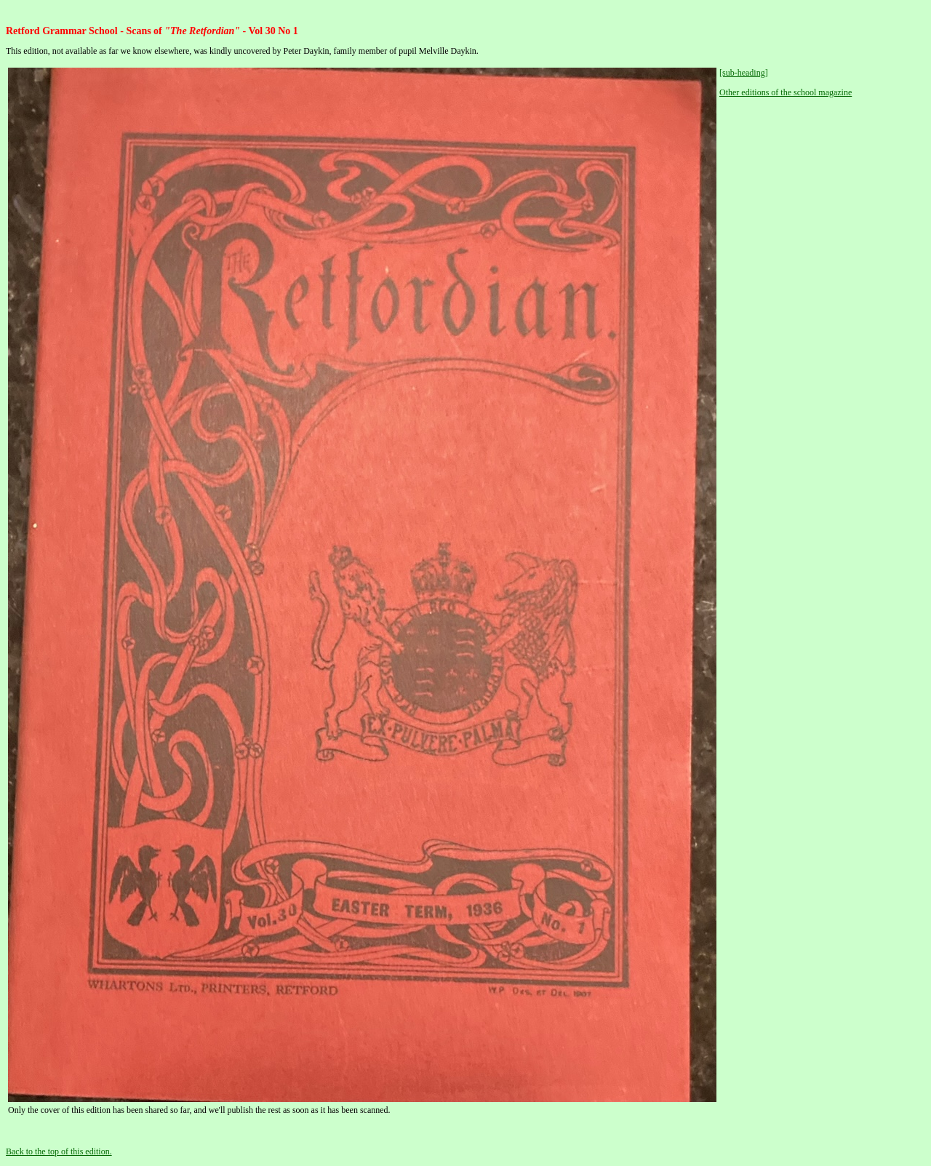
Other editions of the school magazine (785, 92)
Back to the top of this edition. (59, 1151)
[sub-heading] (743, 73)
